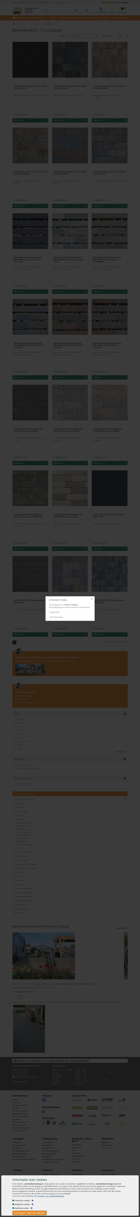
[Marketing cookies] (13, 1208)
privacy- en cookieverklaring (51, 1196)
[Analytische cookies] (13, 1204)
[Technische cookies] (13, 1200)
